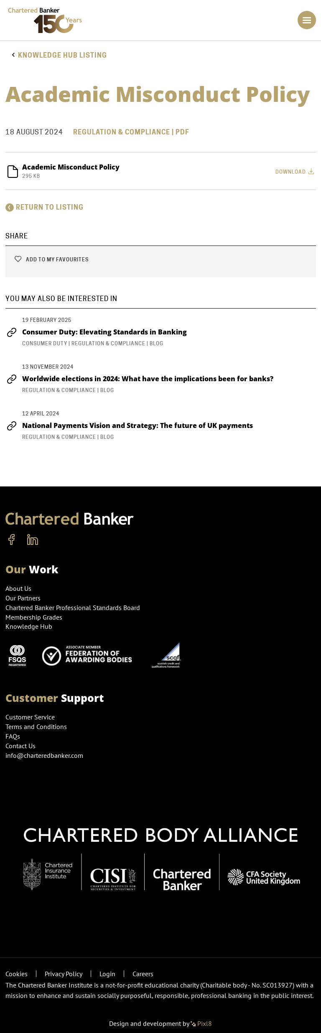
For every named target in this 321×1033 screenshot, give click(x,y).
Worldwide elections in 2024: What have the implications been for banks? (139, 379)
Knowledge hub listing (62, 55)
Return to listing (44, 207)
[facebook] (11, 540)
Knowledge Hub (28, 626)
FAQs (12, 736)
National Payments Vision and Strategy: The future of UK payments (129, 425)
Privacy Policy (63, 974)
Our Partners (23, 598)
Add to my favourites (51, 259)
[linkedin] (32, 540)
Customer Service (30, 717)
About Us (18, 588)
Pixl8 (201, 1023)
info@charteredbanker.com (45, 755)
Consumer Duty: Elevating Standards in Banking (96, 332)
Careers (142, 974)
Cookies (16, 974)
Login (107, 974)
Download (295, 171)
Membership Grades (33, 617)
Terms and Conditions (36, 726)
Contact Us (20, 746)
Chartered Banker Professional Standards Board (72, 607)
